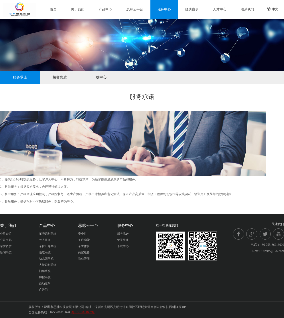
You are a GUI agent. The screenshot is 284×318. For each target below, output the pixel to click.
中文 (272, 9)
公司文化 (6, 240)
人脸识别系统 (47, 264)
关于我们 (77, 9)
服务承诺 (20, 77)
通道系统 (45, 252)
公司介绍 (6, 233)
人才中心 (219, 9)
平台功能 (84, 240)
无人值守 (45, 240)
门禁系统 (45, 271)
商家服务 (84, 252)
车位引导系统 (47, 246)
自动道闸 (45, 283)
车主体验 (84, 246)
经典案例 (192, 9)
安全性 (82, 233)
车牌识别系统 (47, 233)
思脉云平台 (134, 9)
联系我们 (247, 9)
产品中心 (105, 9)
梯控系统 (45, 277)
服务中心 (164, 9)
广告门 (43, 289)
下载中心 (99, 77)
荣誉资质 (60, 77)
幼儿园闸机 (46, 258)
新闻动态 (6, 252)
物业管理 (84, 258)
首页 (53, 9)
